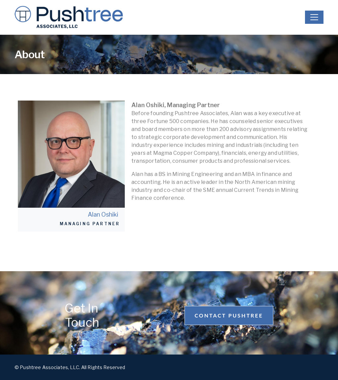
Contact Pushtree (228, 315)
